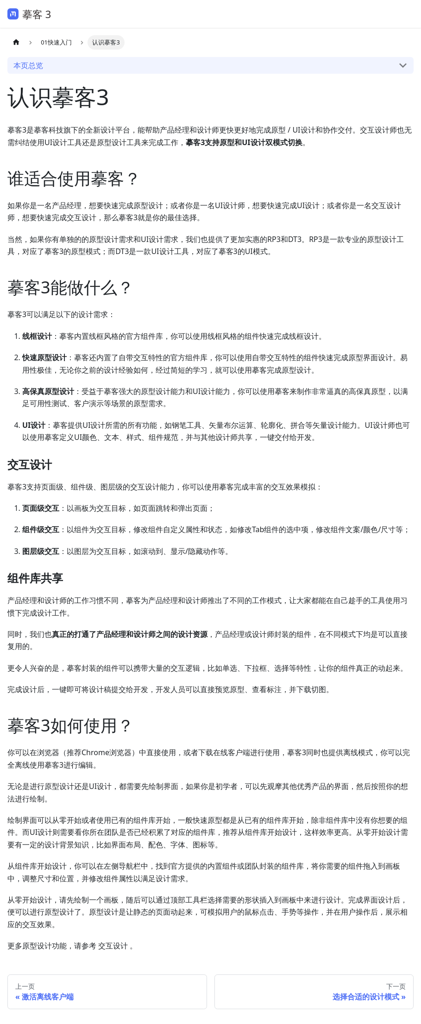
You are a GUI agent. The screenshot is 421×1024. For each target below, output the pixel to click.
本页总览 (28, 65)
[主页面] (16, 42)
